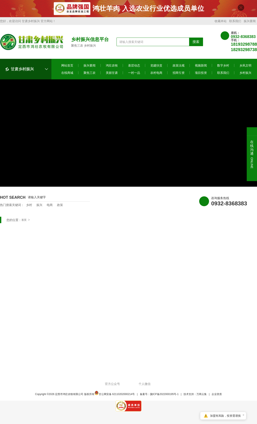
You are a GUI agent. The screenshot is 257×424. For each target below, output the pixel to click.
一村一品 (134, 74)
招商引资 (179, 74)
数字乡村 (223, 67)
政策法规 (179, 67)
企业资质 (217, 396)
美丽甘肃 (112, 74)
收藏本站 (221, 23)
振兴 (39, 207)
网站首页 (67, 67)
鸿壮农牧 (112, 67)
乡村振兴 (245, 74)
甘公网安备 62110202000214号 (114, 396)
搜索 (196, 43)
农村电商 (156, 74)
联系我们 (235, 23)
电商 (50, 207)
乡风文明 (245, 67)
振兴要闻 (250, 23)
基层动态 (134, 67)
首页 (24, 221)
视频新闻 (201, 67)
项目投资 (201, 74)
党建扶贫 (156, 67)
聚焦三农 (90, 74)
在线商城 (67, 74)
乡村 (29, 207)
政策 (60, 207)
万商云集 (201, 396)
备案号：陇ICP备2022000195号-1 (159, 396)
